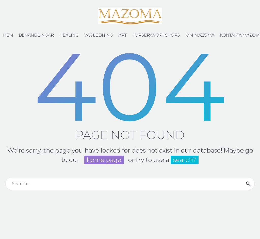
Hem (8, 35)
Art (123, 35)
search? (184, 159)
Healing (69, 35)
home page (104, 159)
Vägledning (98, 35)
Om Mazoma (200, 35)
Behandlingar (36, 35)
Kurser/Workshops (156, 35)
